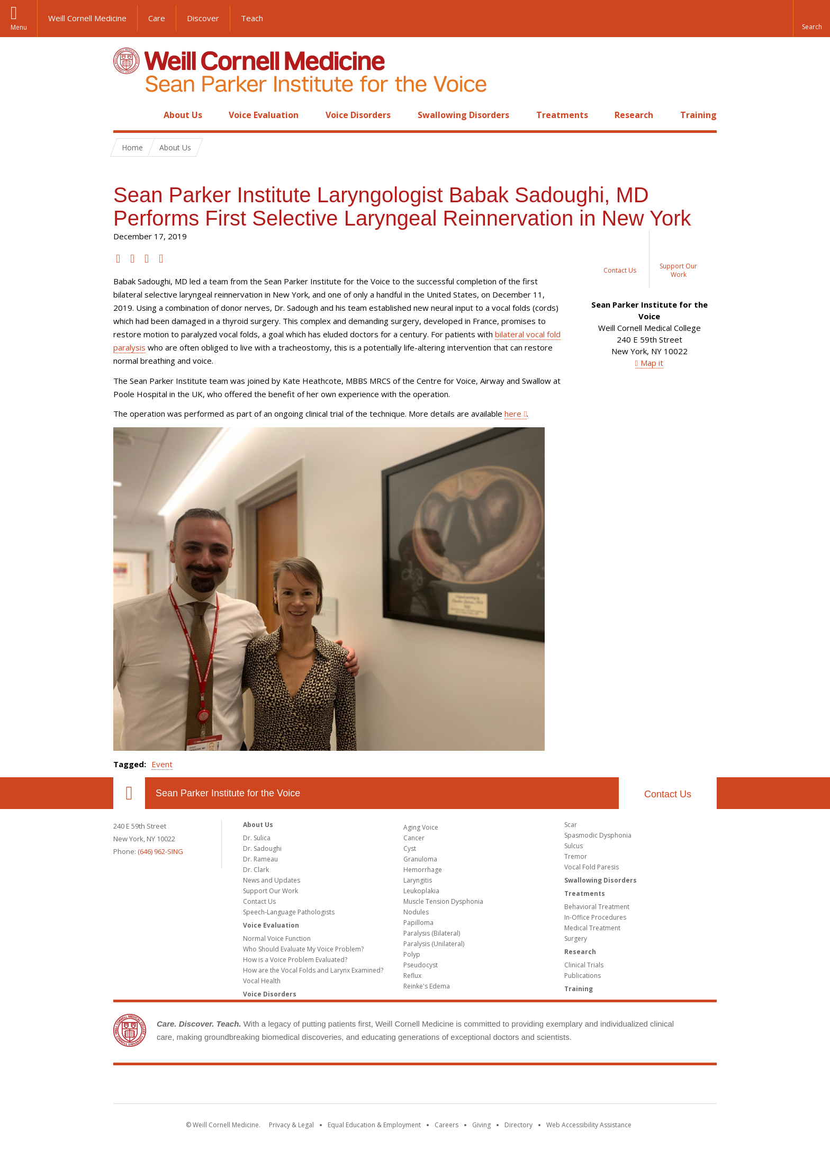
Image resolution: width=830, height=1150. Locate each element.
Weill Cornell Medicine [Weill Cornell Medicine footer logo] (415, 1086)
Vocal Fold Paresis (591, 867)
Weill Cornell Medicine (87, 18)
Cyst (409, 848)
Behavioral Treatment (596, 906)
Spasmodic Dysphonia (597, 835)
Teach (252, 18)
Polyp (411, 954)
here (512, 413)
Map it (651, 362)
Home (125, 115)
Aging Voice (420, 827)
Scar (570, 824)
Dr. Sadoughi (262, 848)
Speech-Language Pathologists (289, 912)
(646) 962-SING (160, 851)
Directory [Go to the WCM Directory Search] (518, 1124)
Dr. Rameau (260, 859)
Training (698, 115)
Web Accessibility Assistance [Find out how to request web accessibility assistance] (588, 1124)
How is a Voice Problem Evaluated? (295, 959)
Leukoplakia (421, 890)
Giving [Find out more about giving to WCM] (481, 1124)
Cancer (414, 837)
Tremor (575, 856)
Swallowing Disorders (463, 115)
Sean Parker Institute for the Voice (228, 793)
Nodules (416, 912)
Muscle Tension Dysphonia (443, 901)
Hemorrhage (422, 869)
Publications (582, 975)
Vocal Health (262, 980)
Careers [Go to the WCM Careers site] (446, 1124)
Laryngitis (417, 880)
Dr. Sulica (256, 837)
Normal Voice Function (277, 938)
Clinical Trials (583, 964)
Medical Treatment (592, 927)
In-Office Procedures (595, 917)
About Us (183, 115)
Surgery (575, 938)
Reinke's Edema (426, 986)
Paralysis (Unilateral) (433, 943)
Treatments (562, 115)
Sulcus (573, 845)
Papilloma (418, 922)
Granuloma (420, 859)
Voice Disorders (358, 115)
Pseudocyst (420, 964)
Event (162, 764)
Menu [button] (19, 27)
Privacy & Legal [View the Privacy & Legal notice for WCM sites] (291, 1124)
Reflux (412, 975)
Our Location (129, 793)
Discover (203, 18)
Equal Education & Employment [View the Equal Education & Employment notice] (374, 1124)
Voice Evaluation (264, 115)
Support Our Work (270, 890)
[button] (811, 18)
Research (634, 115)
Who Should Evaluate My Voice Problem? (303, 949)
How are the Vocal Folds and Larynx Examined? (313, 970)
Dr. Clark (256, 869)
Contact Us (667, 794)
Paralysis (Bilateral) (431, 933)
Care (156, 18)
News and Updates (271, 880)
